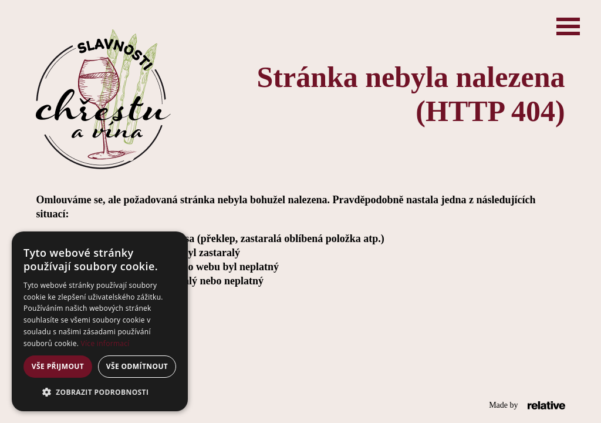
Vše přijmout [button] (58, 366)
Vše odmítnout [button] (137, 366)
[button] (99, 392)
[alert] (100, 321)
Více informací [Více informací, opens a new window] (105, 343)
